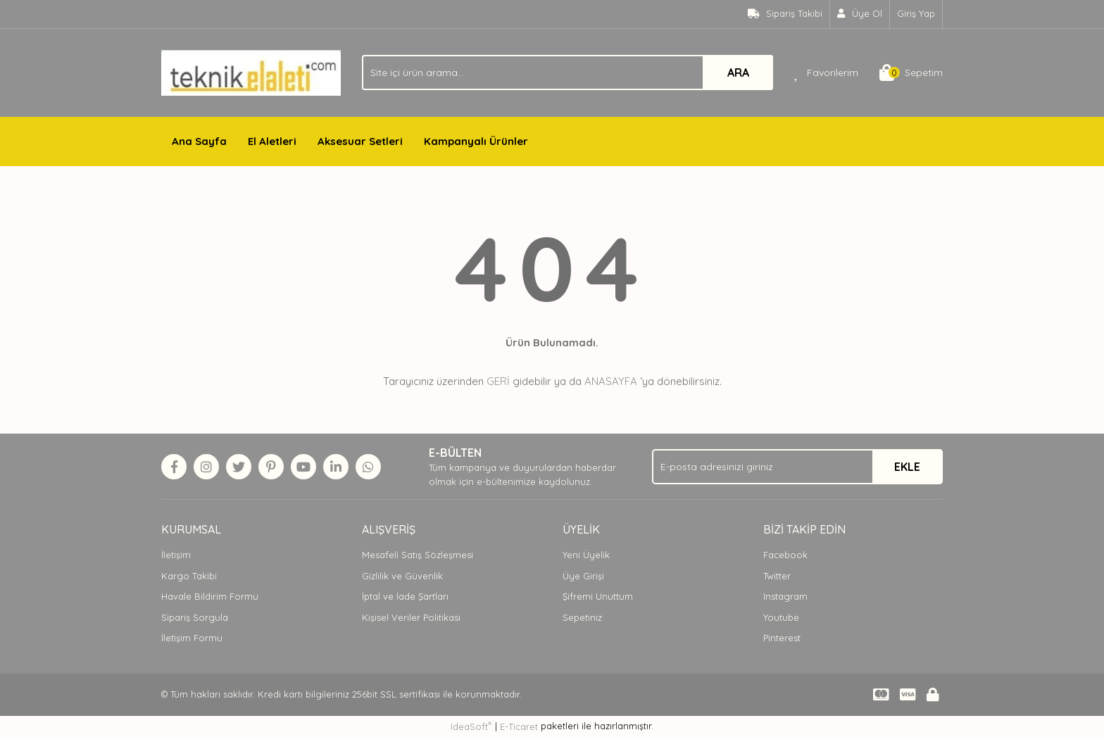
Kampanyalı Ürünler (476, 141)
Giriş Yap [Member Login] (916, 13)
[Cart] (911, 72)
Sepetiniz (582, 617)
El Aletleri (272, 141)
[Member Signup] (860, 14)
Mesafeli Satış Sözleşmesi (417, 554)
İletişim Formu (191, 637)
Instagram (785, 596)
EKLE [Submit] (907, 467)
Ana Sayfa (199, 141)
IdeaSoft (471, 726)
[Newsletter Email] (797, 466)
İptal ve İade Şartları (405, 596)
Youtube (781, 617)
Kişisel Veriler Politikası (411, 617)
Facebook (785, 554)
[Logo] (251, 71)
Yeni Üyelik (586, 554)
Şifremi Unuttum (598, 596)
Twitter (777, 575)
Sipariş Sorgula (194, 617)
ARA (738, 72)
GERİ (498, 381)
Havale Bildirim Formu (209, 596)
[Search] (567, 72)
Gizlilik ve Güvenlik (402, 575)
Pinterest (782, 637)
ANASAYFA (610, 381)
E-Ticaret (519, 726)
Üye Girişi (583, 575)
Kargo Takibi (189, 575)
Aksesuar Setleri (360, 141)
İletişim (176, 554)
